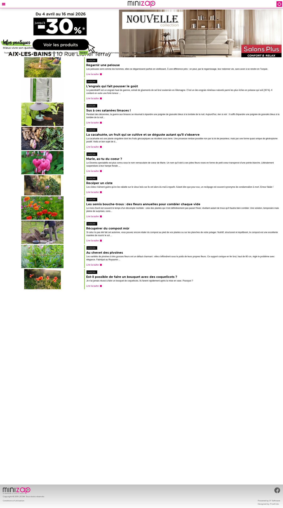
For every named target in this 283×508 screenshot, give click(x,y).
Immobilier (71, 52)
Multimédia (113, 52)
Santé (135, 52)
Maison (25, 52)
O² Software (274, 501)
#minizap (277, 490)
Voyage (159, 52)
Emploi (169, 52)
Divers (16, 52)
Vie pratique (146, 52)
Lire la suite (92, 74)
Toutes (7, 52)
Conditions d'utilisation (13, 501)
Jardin (83, 52)
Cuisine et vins (56, 52)
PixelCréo (274, 504)
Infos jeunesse (39, 52)
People (125, 52)
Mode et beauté (97, 52)
